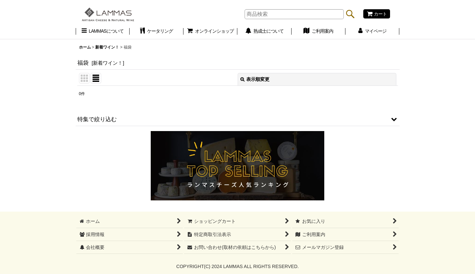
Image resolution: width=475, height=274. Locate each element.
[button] (238, 119)
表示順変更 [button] (254, 79)
